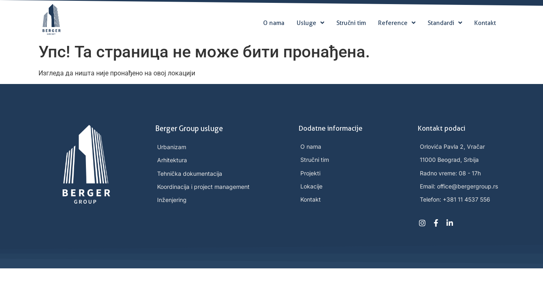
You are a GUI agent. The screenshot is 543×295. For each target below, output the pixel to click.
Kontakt (485, 23)
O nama (273, 23)
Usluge (310, 23)
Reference (396, 23)
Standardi (445, 23)
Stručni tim (351, 23)
